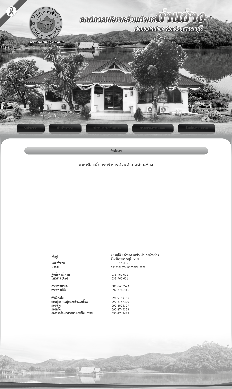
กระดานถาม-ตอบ (153, 128)
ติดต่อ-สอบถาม (196, 128)
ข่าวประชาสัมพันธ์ (107, 128)
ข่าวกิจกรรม (65, 128)
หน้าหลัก (30, 128)
